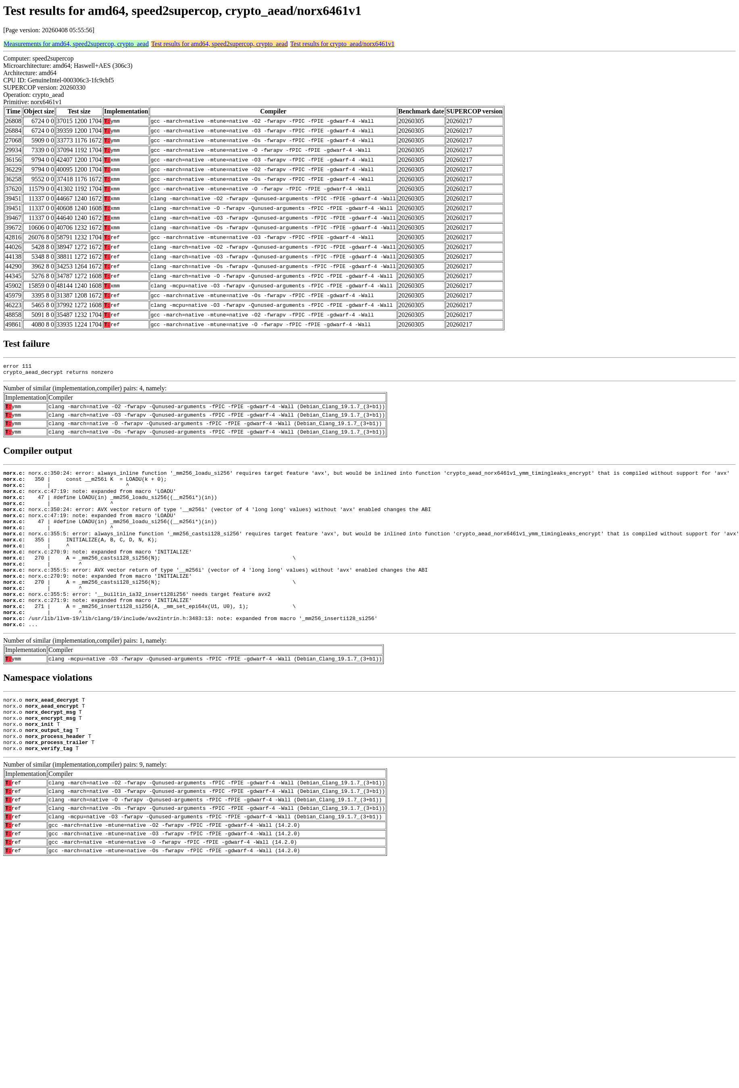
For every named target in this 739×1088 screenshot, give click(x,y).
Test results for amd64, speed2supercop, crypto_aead (219, 43)
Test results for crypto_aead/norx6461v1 (342, 43)
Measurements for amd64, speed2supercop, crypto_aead (76, 43)
